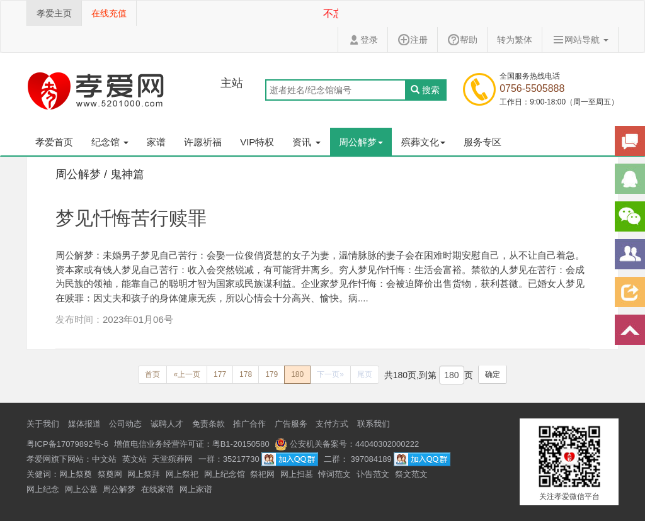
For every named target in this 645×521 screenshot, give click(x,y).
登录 (363, 39)
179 (271, 374)
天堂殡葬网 (172, 459)
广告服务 (291, 424)
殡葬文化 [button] (423, 142)
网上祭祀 (182, 474)
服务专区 (482, 142)
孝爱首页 (54, 142)
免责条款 (208, 424)
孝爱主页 (54, 13)
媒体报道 (84, 424)
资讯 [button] (306, 142)
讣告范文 (373, 474)
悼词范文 (334, 474)
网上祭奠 (75, 474)
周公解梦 (119, 489)
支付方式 (332, 424)
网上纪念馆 (224, 474)
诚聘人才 (167, 424)
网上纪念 (42, 489)
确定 (492, 374)
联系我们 (373, 424)
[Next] (330, 375)
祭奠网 (110, 474)
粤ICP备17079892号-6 (67, 444)
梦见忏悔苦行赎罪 (131, 218)
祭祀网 (262, 474)
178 (245, 374)
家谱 (156, 142)
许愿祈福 (203, 142)
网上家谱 (196, 489)
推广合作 (249, 424)
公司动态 (125, 424)
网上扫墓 (296, 474)
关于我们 (42, 424)
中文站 (104, 459)
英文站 (134, 459)
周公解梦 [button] (361, 142)
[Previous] (152, 375)
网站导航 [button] (580, 39)
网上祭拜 (143, 474)
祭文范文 (411, 474)
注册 (412, 39)
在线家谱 (157, 489)
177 (220, 374)
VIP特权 (257, 142)
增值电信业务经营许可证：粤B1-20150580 (192, 444)
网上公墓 (81, 489)
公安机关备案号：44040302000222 (347, 444)
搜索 (425, 90)
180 (297, 374)
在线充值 (109, 13)
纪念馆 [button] (109, 142)
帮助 (462, 39)
